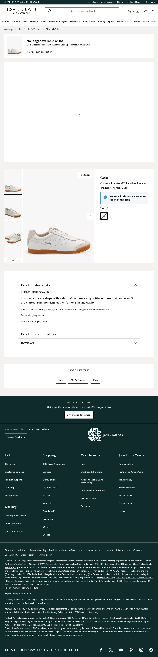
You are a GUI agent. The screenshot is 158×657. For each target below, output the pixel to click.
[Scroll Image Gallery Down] (13, 260)
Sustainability (11, 554)
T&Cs (78, 612)
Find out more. (42, 603)
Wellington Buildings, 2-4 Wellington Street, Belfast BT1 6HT (125, 577)
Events (46, 534)
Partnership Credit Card (131, 471)
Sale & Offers (150, 21)
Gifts (128, 21)
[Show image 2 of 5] (90, 216)
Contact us (11, 463)
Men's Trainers (34, 29)
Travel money (125, 479)
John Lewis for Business (93, 490)
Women (16, 21)
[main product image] (17, 46)
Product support (13, 479)
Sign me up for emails (79, 414)
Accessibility (27, 554)
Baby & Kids (89, 21)
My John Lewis (92, 2)
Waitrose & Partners (91, 471)
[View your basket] (153, 11)
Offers (46, 526)
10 (102, 216)
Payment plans (126, 463)
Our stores (150, 2)
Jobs (83, 463)
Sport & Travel (115, 21)
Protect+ (85, 506)
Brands (136, 21)
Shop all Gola (52, 29)
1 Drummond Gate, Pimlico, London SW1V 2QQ (98, 571)
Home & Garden (38, 21)
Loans (122, 511)
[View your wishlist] (144, 11)
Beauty (101, 21)
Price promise (11, 495)
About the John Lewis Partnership (92, 481)
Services (47, 471)
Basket (46, 495)
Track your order (13, 523)
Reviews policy (44, 554)
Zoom (84, 175)
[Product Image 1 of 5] (13, 181)
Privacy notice (123, 550)
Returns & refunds (14, 531)
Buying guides (49, 479)
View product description (39, 51)
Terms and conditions (16, 550)
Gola (60, 379)
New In (5, 21)
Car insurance (125, 503)
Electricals (75, 21)
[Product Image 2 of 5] (13, 207)
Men (25, 21)
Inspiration (48, 518)
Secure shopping (38, 550)
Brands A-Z (49, 511)
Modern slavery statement (99, 550)
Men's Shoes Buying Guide (34, 321)
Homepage (7, 29)
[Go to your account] (138, 11)
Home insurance (127, 487)
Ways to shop (107, 2)
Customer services (14, 471)
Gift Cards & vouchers (54, 463)
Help (120, 2)
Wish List (48, 503)
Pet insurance (126, 495)
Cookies (137, 550)
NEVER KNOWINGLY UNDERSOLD (22, 2)
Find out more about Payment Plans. (21, 588)
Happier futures (89, 498)
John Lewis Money (135, 2)
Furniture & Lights (58, 21)
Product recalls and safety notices (66, 550)
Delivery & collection (15, 515)
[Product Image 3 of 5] (13, 233)
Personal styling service (32, 315)
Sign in (131, 11)
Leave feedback (16, 437)
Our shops (10, 487)
